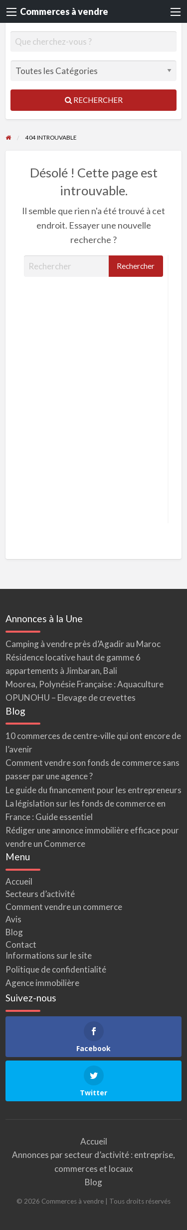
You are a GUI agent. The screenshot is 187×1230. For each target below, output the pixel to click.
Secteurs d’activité (40, 894)
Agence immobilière (42, 983)
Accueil (18, 881)
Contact (20, 944)
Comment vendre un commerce (63, 906)
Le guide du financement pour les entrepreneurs (93, 790)
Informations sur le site (48, 955)
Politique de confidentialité (55, 969)
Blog (14, 932)
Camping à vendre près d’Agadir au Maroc (83, 644)
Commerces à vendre (64, 11)
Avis (13, 919)
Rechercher (94, 99)
